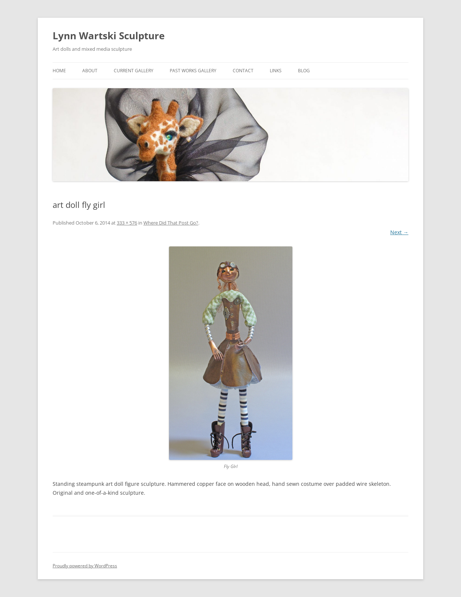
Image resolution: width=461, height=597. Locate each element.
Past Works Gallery (193, 70)
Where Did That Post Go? (170, 222)
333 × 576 (127, 222)
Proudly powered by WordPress (85, 566)
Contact (243, 70)
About (89, 70)
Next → (399, 232)
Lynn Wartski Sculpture (109, 35)
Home (59, 70)
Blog (304, 70)
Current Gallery (133, 70)
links (276, 70)
